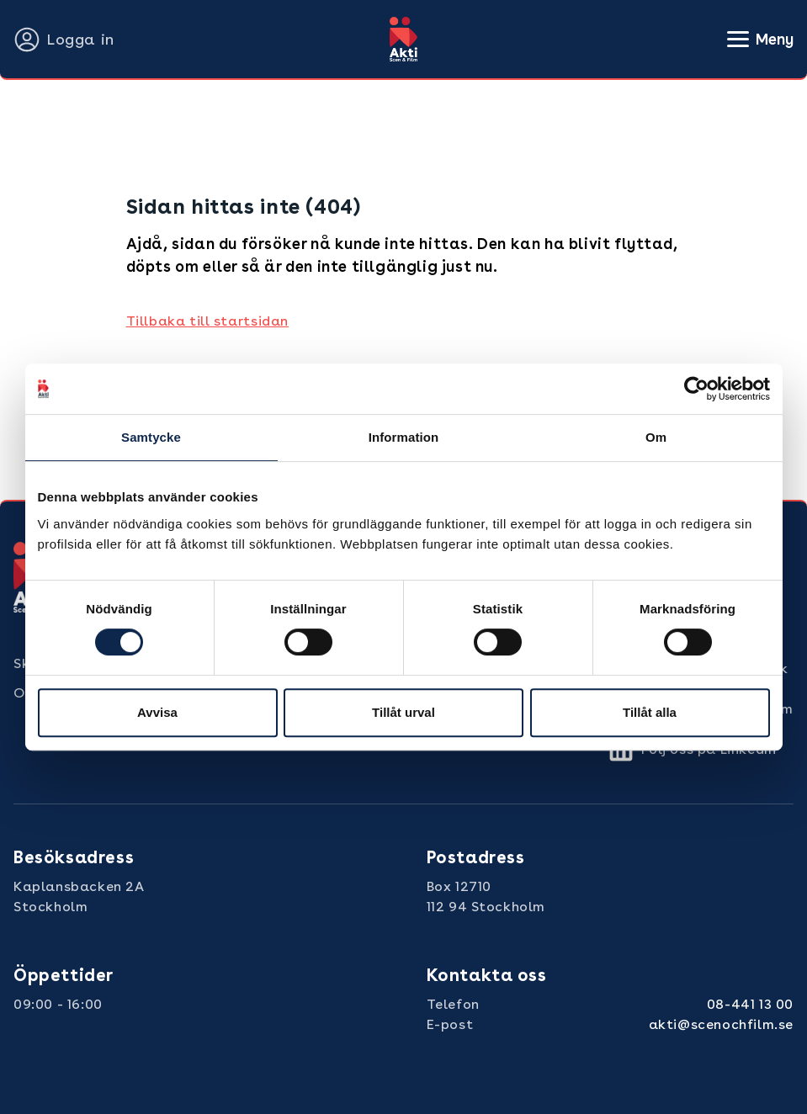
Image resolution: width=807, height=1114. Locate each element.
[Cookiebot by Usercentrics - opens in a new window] (696, 388)
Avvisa (157, 712)
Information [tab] (404, 437)
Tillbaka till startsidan (207, 321)
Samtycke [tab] (151, 437)
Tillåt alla (650, 712)
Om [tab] (655, 437)
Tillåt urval (403, 712)
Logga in (63, 39)
